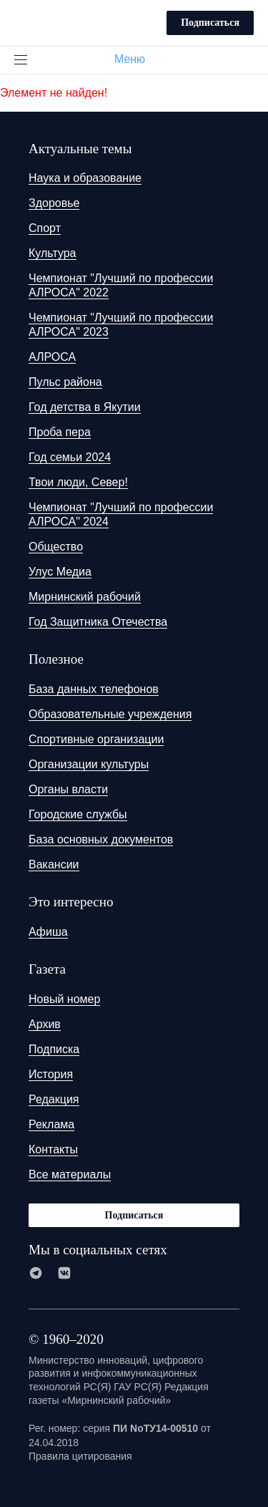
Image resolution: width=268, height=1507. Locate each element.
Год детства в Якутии (85, 407)
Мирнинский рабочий (85, 597)
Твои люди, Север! (78, 482)
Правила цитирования (80, 1456)
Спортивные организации (96, 739)
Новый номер (64, 999)
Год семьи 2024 (70, 457)
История (51, 1074)
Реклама (51, 1124)
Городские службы (78, 814)
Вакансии (54, 864)
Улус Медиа (60, 572)
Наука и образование (85, 178)
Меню (135, 59)
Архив (45, 1024)
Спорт (45, 228)
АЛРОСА (52, 357)
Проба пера (60, 432)
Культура (52, 253)
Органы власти (68, 789)
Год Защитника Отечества (98, 622)
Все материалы (70, 1174)
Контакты (53, 1149)
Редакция (54, 1099)
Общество (56, 547)
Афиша (48, 932)
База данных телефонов (94, 689)
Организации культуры (89, 764)
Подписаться (210, 22)
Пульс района (65, 382)
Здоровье (54, 203)
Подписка (54, 1049)
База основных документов (101, 839)
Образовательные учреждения (110, 714)
